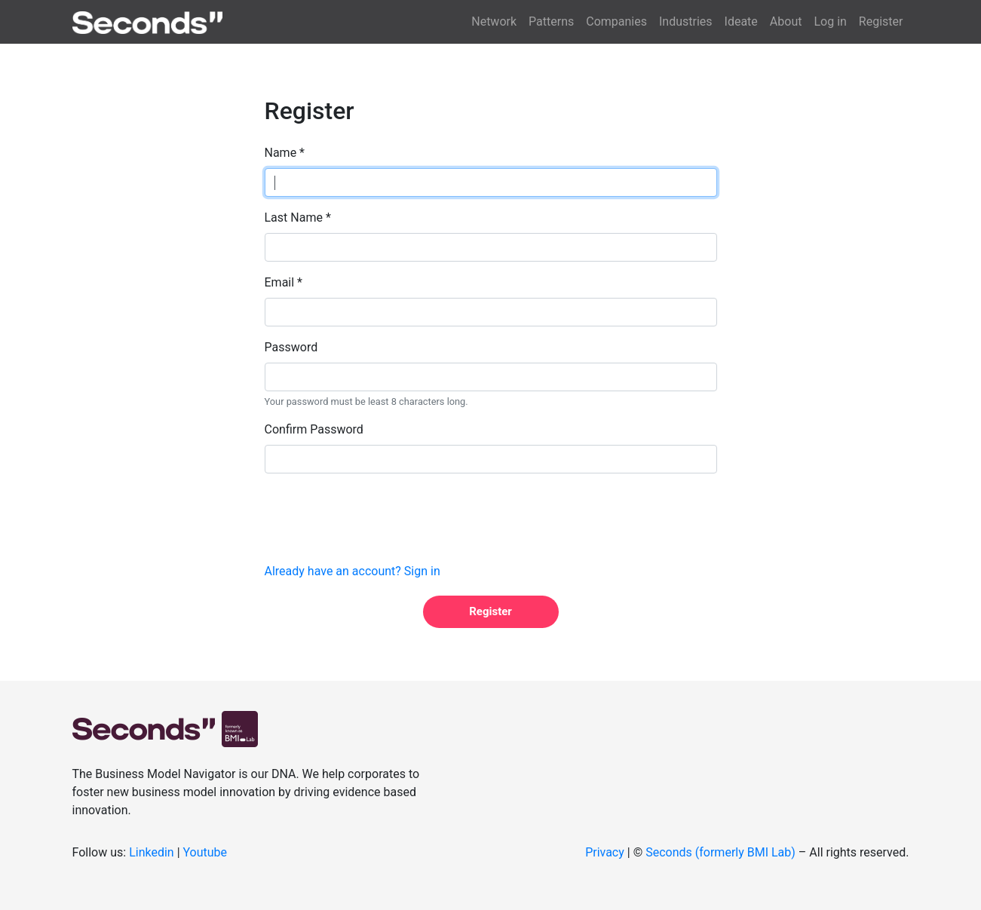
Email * (283, 282)
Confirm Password (314, 429)
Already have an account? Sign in (352, 571)
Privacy (604, 852)
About (786, 21)
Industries (686, 21)
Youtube (205, 852)
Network (494, 21)
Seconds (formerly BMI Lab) (720, 852)
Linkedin (151, 852)
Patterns (551, 21)
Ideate (741, 21)
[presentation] (379, 515)
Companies (616, 21)
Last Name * (298, 217)
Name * (285, 153)
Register (881, 21)
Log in (830, 21)
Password (291, 347)
